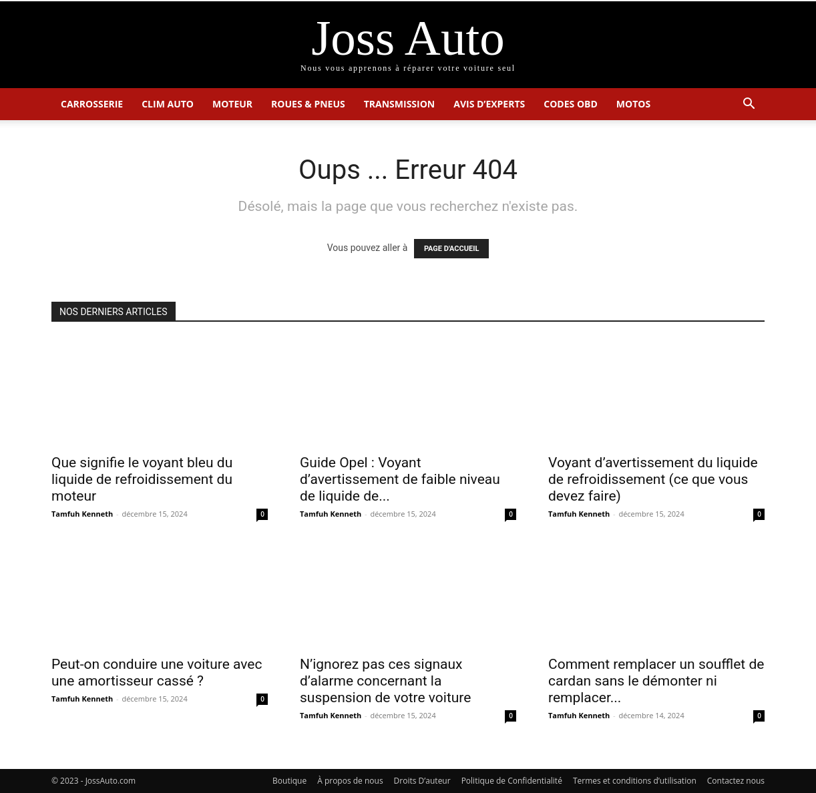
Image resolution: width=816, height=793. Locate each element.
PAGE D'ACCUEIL (451, 248)
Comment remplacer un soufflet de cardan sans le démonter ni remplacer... (656, 681)
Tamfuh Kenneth (82, 514)
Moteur (232, 103)
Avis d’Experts (489, 103)
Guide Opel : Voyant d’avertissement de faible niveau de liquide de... (400, 479)
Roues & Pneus (308, 103)
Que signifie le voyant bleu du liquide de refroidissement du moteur (141, 479)
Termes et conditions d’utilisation (634, 780)
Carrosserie (92, 103)
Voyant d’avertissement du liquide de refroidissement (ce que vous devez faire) (653, 479)
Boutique (289, 780)
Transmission (399, 103)
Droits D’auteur (422, 780)
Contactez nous (736, 780)
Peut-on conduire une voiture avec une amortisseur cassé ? (156, 672)
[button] (749, 105)
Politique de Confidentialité (511, 780)
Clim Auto (168, 103)
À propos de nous (350, 780)
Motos (633, 103)
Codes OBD (571, 103)
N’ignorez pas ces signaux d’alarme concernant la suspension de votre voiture (385, 681)
